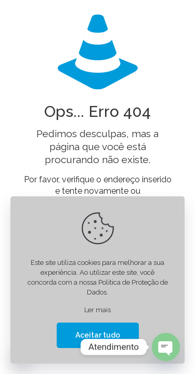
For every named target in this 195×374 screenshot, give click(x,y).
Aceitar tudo (97, 335)
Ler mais (97, 310)
